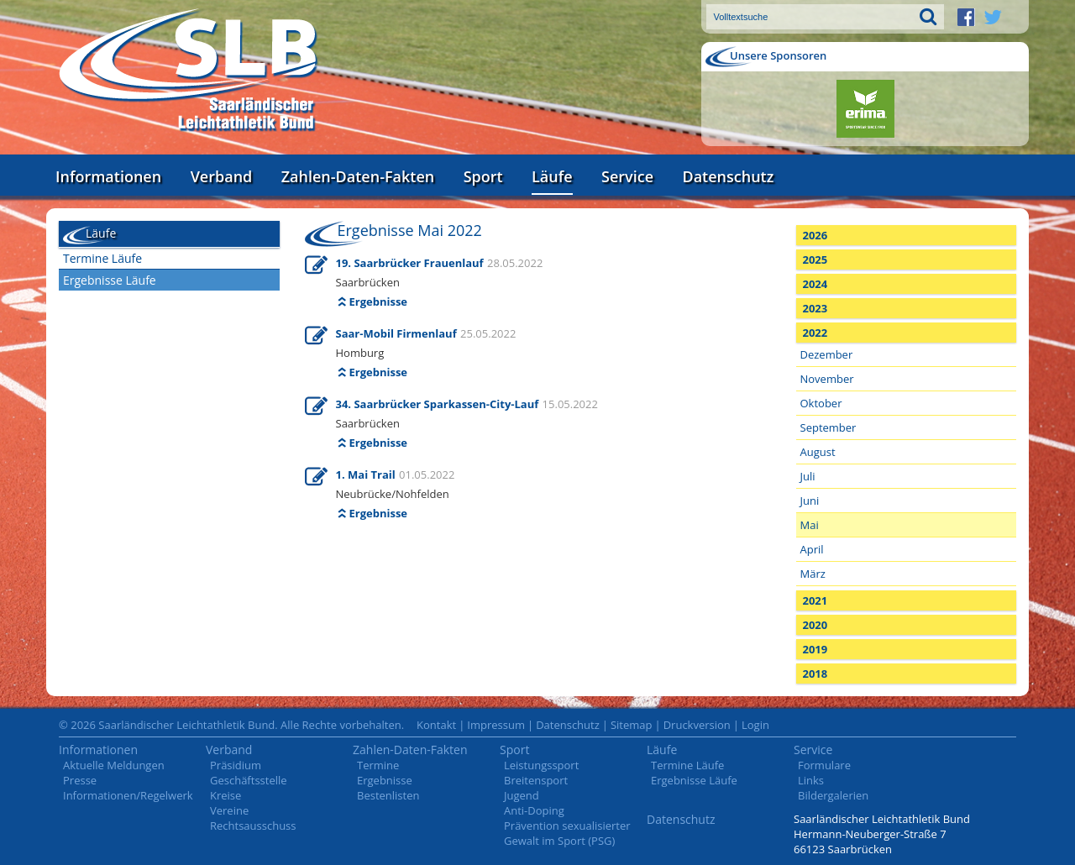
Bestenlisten (388, 795)
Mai (809, 524)
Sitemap (632, 724)
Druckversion (697, 724)
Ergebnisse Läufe (109, 280)
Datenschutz (727, 176)
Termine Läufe (102, 258)
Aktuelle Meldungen (114, 765)
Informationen (108, 176)
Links (811, 780)
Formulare (824, 765)
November (827, 378)
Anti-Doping (534, 810)
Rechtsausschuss (253, 825)
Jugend (521, 795)
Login (755, 724)
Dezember (826, 354)
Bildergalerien (833, 795)
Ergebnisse (378, 301)
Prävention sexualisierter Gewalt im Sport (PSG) (567, 833)
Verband (222, 176)
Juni (810, 500)
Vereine (229, 810)
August (818, 451)
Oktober (821, 403)
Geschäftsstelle (248, 780)
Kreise (225, 795)
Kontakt (436, 724)
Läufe (552, 176)
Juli (807, 476)
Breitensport (536, 780)
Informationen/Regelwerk (128, 795)
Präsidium (235, 765)
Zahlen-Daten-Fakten (357, 176)
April (812, 549)
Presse (80, 780)
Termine (378, 765)
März (813, 573)
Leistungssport (541, 765)
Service (627, 176)
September (828, 427)
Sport (483, 176)
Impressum (496, 724)
